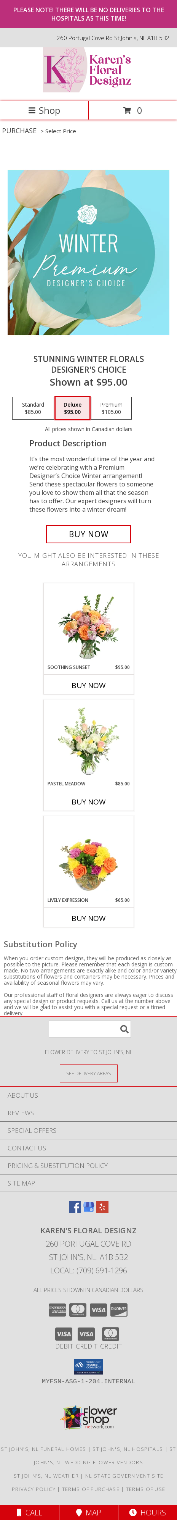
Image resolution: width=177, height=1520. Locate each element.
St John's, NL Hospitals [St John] (127, 1449)
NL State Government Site (124, 1475)
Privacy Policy (34, 1489)
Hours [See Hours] (147, 1512)
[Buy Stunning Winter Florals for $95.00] (88, 534)
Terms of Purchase (91, 1489)
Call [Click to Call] (29, 1512)
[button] (88, 1367)
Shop (44, 110)
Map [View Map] (88, 1512)
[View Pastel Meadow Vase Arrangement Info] (88, 740)
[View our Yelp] (102, 1210)
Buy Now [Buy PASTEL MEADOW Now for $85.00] (89, 802)
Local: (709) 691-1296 (88, 1270)
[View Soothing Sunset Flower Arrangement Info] (88, 623)
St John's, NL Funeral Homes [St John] (43, 1449)
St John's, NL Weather (46, 1475)
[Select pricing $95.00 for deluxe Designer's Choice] (72, 408)
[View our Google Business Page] (89, 1210)
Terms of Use (146, 1489)
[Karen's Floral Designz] (88, 90)
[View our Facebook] (75, 1210)
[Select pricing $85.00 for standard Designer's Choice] (33, 408)
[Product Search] (90, 1029)
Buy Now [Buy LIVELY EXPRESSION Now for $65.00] (89, 918)
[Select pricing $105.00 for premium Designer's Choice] (111, 408)
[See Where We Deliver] (89, 1073)
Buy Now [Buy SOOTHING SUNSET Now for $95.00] (89, 685)
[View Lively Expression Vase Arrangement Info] (88, 856)
